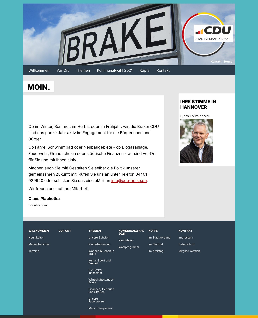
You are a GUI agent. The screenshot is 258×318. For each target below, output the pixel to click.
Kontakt (216, 61)
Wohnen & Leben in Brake (101, 252)
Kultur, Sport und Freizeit (99, 262)
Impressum (186, 237)
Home (228, 61)
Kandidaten (126, 240)
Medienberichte (38, 244)
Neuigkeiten (36, 237)
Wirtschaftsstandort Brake (101, 281)
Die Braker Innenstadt (95, 271)
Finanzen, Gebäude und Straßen (101, 290)
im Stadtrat (156, 244)
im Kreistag (156, 251)
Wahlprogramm (128, 247)
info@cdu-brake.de (129, 180)
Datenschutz (187, 244)
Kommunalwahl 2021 (114, 70)
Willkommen (38, 70)
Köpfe (145, 70)
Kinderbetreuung (99, 244)
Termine (33, 251)
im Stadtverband (159, 237)
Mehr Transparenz (100, 308)
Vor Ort (63, 70)
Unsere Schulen (98, 237)
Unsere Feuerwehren (96, 300)
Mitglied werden (189, 251)
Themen (83, 70)
